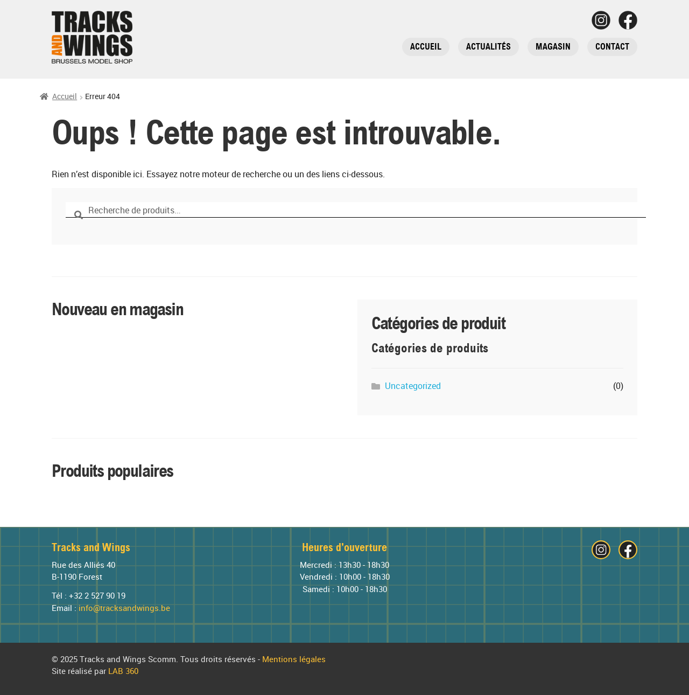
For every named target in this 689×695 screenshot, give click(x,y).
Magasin (553, 46)
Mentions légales (294, 659)
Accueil (425, 46)
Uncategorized (413, 386)
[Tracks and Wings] (92, 37)
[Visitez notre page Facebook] (627, 20)
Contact (612, 46)
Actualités (488, 46)
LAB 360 (123, 671)
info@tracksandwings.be (124, 608)
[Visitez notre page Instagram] (601, 20)
